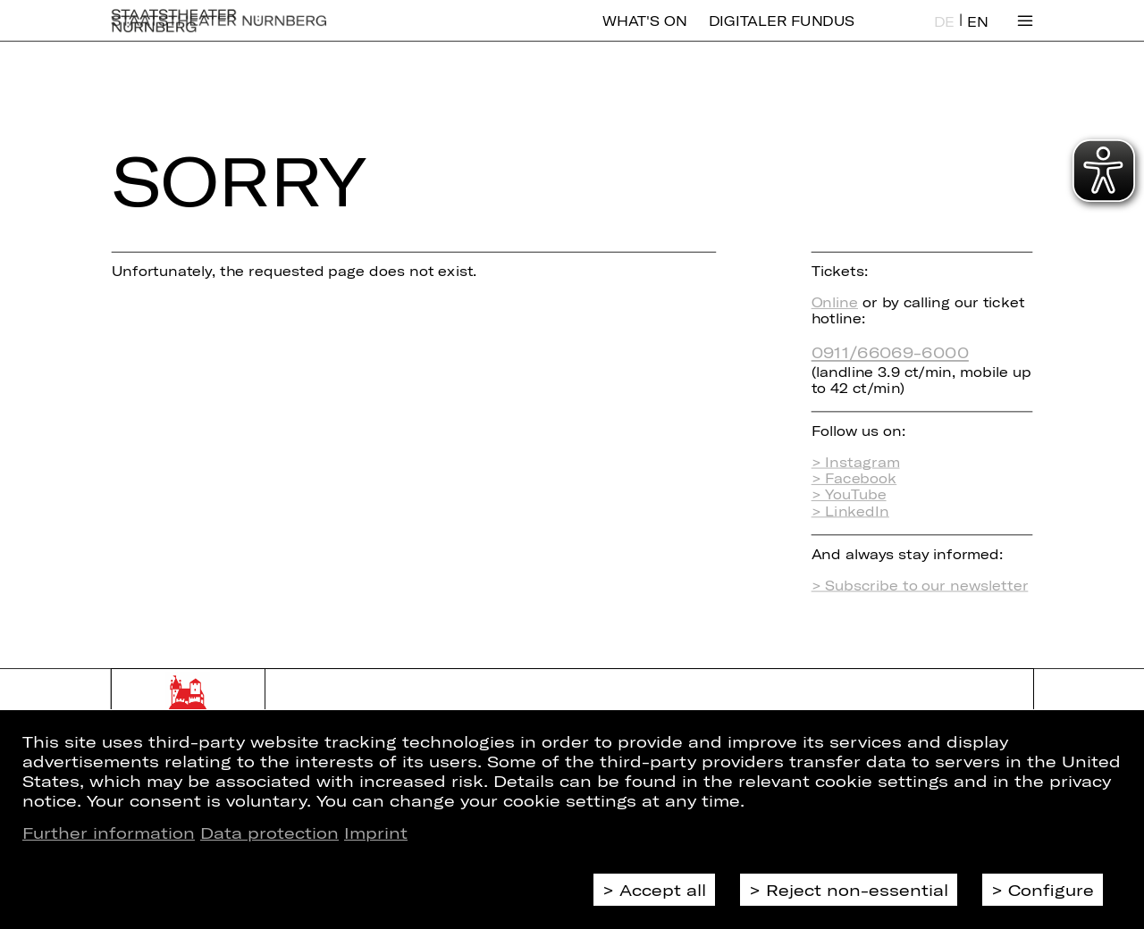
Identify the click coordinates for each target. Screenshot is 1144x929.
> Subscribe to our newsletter (920, 585)
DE (944, 34)
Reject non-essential (857, 890)
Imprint (376, 832)
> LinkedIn (850, 511)
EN (977, 34)
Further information (108, 832)
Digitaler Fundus (781, 33)
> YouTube (849, 495)
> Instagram (856, 462)
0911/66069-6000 (890, 352)
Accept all (662, 890)
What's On (644, 33)
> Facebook (854, 478)
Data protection (269, 832)
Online (835, 302)
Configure (1051, 890)
